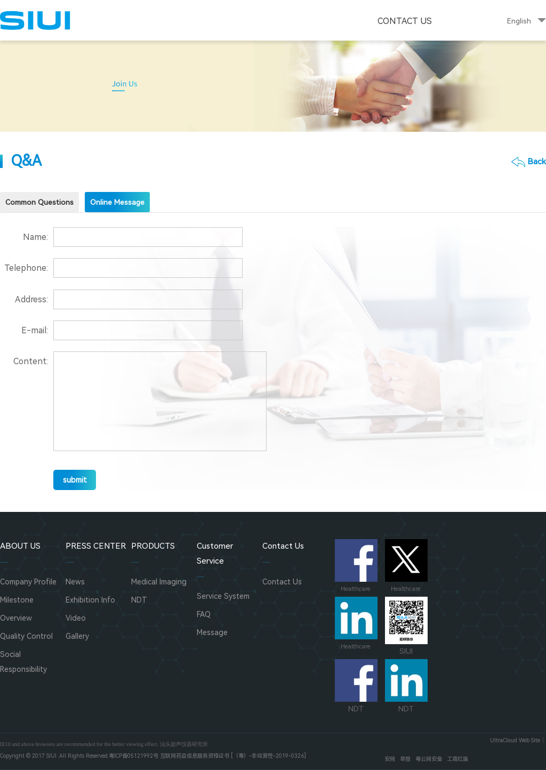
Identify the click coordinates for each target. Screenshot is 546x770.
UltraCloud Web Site (515, 740)
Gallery (77, 636)
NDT (139, 600)
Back (536, 161)
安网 (389, 759)
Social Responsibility (23, 661)
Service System (223, 596)
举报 (405, 759)
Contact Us (405, 21)
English (519, 21)
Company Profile (28, 582)
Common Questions (39, 202)
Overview (16, 618)
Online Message (117, 202)
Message (212, 632)
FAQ (204, 614)
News (75, 582)
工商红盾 (457, 759)
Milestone (17, 600)
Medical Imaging (159, 582)
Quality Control (26, 636)
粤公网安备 (428, 759)
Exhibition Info (90, 600)
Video (76, 618)
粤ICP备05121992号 (133, 756)
